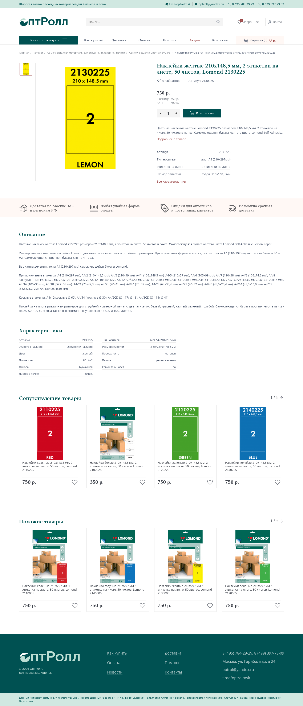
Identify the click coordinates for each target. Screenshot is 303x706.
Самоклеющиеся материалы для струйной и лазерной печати (86, 52)
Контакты (173, 672)
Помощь (173, 662)
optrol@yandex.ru (238, 669)
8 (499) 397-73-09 (269, 653)
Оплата (113, 662)
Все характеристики (171, 181)
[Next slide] (281, 397)
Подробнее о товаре (171, 139)
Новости (114, 672)
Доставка (173, 653)
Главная (24, 52)
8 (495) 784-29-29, (237, 653)
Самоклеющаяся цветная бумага (149, 52)
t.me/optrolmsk (236, 677)
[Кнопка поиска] (218, 22)
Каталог (38, 52)
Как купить (117, 653)
